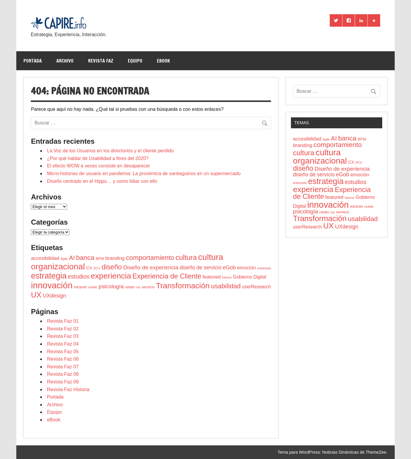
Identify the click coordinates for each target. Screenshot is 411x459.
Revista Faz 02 (63, 328)
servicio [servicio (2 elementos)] (148, 287)
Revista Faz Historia (68, 389)
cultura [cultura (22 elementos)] (186, 257)
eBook (163, 60)
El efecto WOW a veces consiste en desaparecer (98, 165)
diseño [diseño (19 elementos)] (112, 267)
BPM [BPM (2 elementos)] (100, 258)
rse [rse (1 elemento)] (138, 287)
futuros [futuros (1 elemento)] (227, 277)
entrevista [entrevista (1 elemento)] (264, 268)
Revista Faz (100, 60)
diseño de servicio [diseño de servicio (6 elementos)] (200, 268)
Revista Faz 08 (63, 374)
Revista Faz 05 (63, 351)
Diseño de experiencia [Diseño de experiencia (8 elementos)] (150, 267)
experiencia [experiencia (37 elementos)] (111, 275)
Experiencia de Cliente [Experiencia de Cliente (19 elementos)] (167, 276)
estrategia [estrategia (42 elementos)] (48, 275)
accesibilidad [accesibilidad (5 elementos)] (45, 258)
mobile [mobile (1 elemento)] (92, 287)
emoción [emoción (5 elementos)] (246, 268)
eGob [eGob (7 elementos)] (229, 268)
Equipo (135, 60)
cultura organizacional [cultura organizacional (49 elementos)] (320, 156)
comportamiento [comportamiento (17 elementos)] (150, 257)
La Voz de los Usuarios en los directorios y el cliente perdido (110, 150)
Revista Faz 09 (63, 381)
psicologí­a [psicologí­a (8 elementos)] (111, 286)
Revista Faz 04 (63, 343)
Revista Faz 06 (63, 359)
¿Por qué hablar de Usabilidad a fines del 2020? (97, 158)
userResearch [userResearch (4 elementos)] (256, 286)
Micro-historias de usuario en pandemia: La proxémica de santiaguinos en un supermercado (143, 173)
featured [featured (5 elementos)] (212, 277)
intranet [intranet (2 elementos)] (80, 287)
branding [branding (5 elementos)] (115, 258)
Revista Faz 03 (63, 336)
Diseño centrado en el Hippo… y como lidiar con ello (102, 181)
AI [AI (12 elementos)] (72, 257)
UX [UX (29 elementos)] (36, 295)
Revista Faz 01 (63, 321)
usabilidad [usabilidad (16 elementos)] (225, 286)
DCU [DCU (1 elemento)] (96, 268)
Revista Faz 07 (63, 366)
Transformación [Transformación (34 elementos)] (183, 285)
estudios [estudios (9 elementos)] (78, 276)
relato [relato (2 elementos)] (130, 287)
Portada (32, 60)
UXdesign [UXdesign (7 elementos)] (54, 296)
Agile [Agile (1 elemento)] (64, 258)
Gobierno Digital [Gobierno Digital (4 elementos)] (249, 276)
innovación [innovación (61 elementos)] (51, 285)
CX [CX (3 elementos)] (89, 268)
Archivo (65, 60)
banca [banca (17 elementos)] (85, 257)
